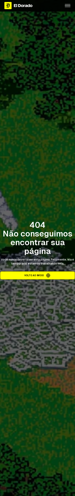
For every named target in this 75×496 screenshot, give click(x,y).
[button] (68, 6)
